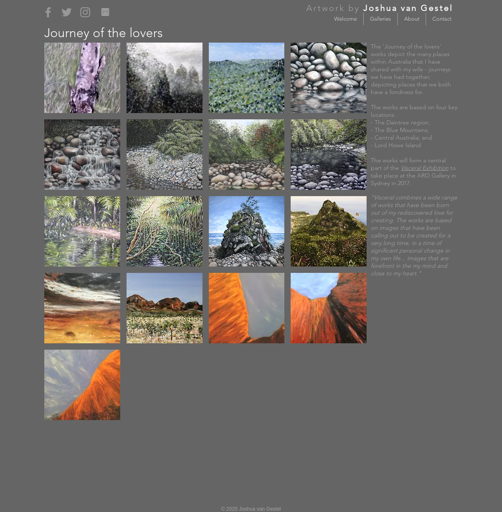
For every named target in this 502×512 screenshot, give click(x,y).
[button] (82, 78)
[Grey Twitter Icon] (66, 12)
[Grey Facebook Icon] (48, 12)
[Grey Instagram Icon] (85, 12)
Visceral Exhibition (424, 168)
